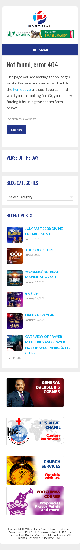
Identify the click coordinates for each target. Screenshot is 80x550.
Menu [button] (43, 50)
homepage (22, 89)
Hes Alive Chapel (40, 19)
